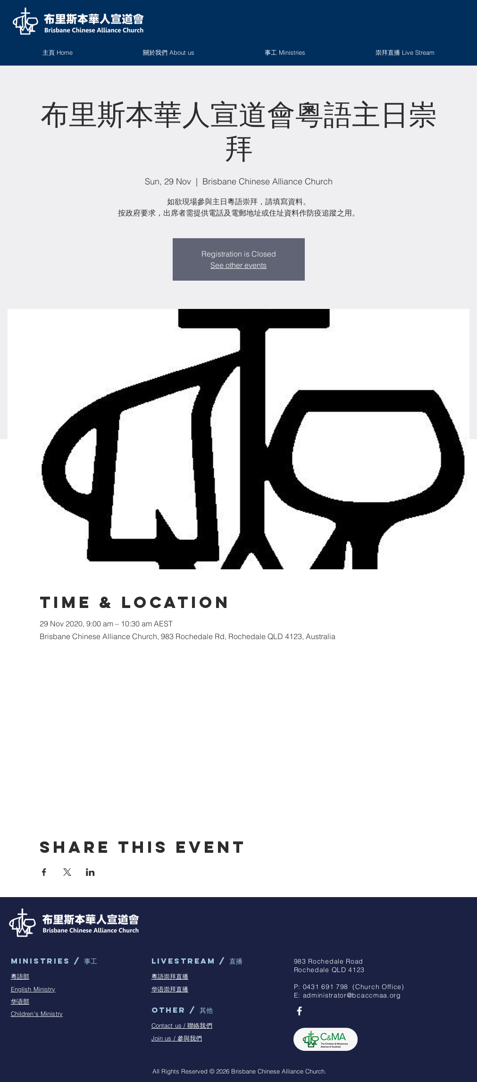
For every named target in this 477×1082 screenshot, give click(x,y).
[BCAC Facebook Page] (299, 1011)
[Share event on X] (67, 872)
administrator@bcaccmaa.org (352, 995)
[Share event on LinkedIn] (90, 872)
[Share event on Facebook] (44, 872)
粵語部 (20, 976)
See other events (238, 265)
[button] (285, 52)
